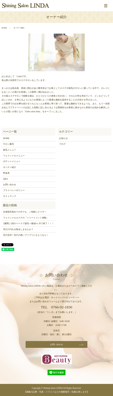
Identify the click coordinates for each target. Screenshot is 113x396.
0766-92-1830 (61, 307)
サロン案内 (8, 144)
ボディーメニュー (11, 161)
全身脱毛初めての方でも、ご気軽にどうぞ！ (24, 212)
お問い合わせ (9, 184)
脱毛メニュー (9, 150)
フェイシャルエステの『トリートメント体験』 (25, 218)
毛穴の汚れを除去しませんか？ (18, 229)
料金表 (6, 173)
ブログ (62, 144)
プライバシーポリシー (14, 190)
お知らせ (63, 138)
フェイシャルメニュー (14, 155)
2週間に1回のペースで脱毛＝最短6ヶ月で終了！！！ (28, 223)
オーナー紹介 (9, 167)
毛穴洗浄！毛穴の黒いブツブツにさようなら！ (25, 235)
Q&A (5, 179)
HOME (4, 28)
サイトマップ (9, 196)
